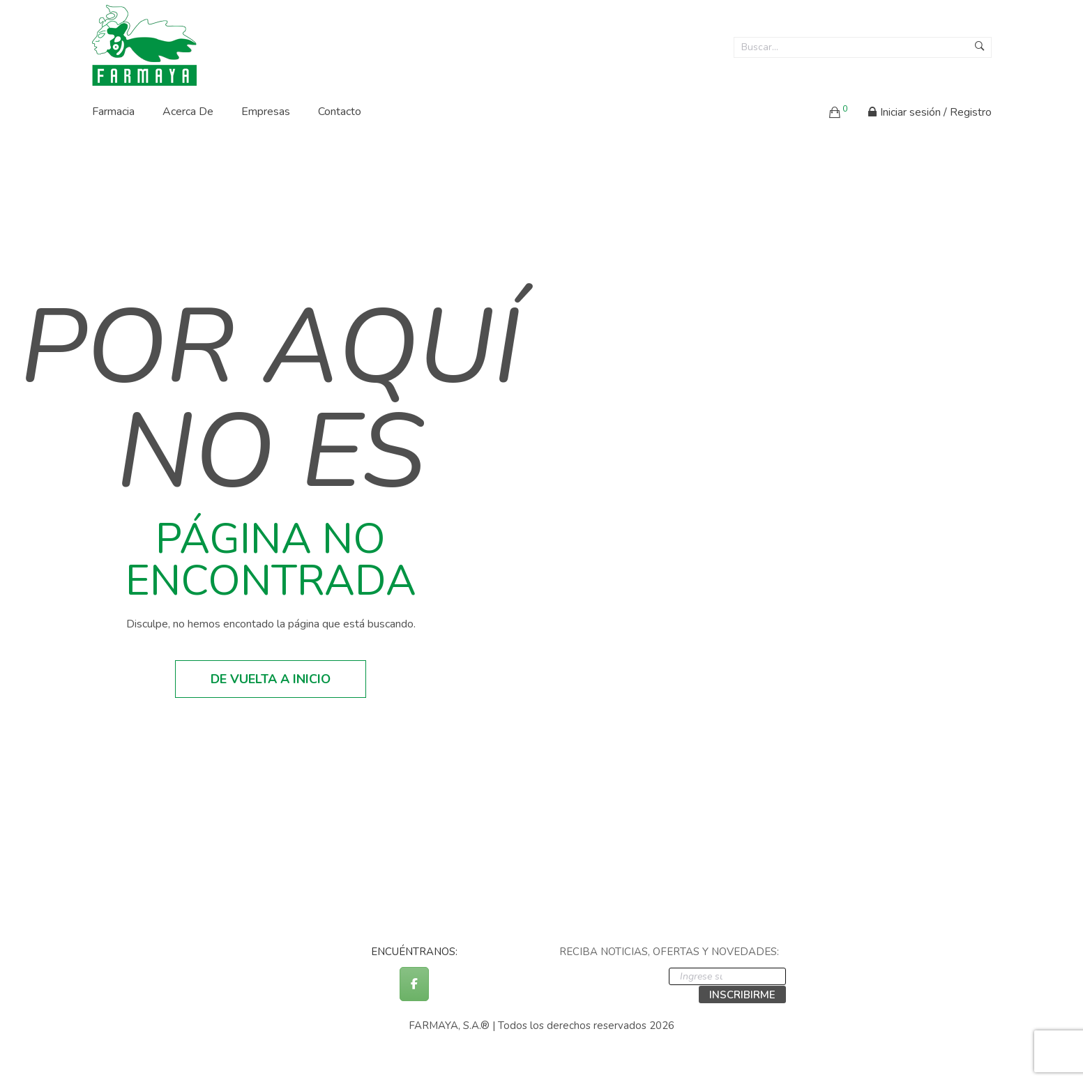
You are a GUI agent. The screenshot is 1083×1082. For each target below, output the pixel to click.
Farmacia (113, 111)
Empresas (265, 111)
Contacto (339, 111)
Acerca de (187, 111)
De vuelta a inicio (271, 679)
